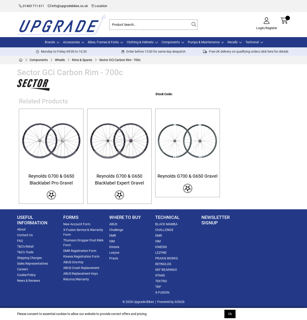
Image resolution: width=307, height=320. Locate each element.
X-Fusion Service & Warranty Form (83, 232)
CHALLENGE (164, 230)
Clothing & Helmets (140, 42)
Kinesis (114, 247)
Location (99, 6)
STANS (160, 275)
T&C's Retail (25, 246)
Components (171, 42)
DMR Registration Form (79, 251)
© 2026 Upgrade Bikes (138, 302)
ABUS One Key (73, 262)
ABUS (113, 224)
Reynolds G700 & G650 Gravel (187, 176)
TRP (158, 287)
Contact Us (25, 235)
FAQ (20, 241)
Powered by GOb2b (171, 302)
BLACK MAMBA (166, 224)
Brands (50, 42)
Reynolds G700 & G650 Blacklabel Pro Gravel (51, 179)
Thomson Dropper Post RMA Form (83, 242)
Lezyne (114, 252)
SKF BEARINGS (166, 269)
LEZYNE (161, 252)
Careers (22, 269)
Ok (230, 314)
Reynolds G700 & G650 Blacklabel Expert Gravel (119, 179)
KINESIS (161, 247)
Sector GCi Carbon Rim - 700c (120, 60)
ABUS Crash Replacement (81, 268)
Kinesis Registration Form (81, 256)
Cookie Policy (26, 275)
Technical (252, 42)
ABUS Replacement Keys (80, 273)
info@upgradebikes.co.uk (68, 6)
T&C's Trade (25, 252)
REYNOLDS (163, 264)
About (21, 229)
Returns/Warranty (76, 279)
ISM (112, 241)
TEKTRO (161, 281)
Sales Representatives (32, 263)
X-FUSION (162, 292)
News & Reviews (28, 280)
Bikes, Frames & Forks (103, 42)
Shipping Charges (29, 258)
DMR (112, 235)
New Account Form (76, 224)
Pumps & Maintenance (204, 42)
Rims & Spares (82, 60)
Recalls (233, 42)
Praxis (113, 258)
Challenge (116, 230)
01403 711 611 (31, 6)
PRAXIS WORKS (166, 258)
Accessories (71, 42)
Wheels (60, 60)
